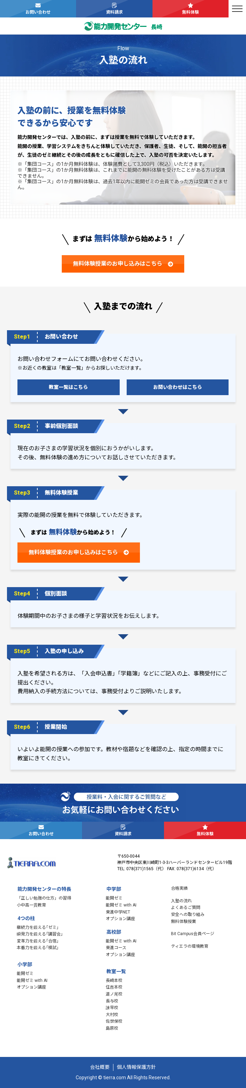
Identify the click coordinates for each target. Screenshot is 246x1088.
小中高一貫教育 (31, 905)
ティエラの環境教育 (189, 946)
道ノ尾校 (114, 994)
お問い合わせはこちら (177, 387)
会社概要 (100, 1067)
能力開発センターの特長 (44, 889)
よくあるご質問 (185, 907)
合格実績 (179, 888)
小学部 (24, 964)
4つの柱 (26, 918)
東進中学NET (118, 912)
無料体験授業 (183, 921)
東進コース (116, 947)
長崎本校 (114, 980)
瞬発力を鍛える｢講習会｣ (40, 934)
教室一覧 (116, 971)
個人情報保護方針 (136, 1067)
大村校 (112, 1014)
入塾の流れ (181, 900)
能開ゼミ (25, 973)
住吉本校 (114, 987)
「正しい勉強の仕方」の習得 (44, 898)
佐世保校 (114, 1021)
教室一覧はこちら (68, 387)
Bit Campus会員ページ (192, 933)
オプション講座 (31, 987)
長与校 (112, 1001)
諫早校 (112, 1007)
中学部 (113, 889)
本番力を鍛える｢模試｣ (38, 947)
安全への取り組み (187, 914)
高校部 (113, 932)
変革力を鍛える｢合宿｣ (38, 941)
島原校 (112, 1028)
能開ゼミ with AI (32, 980)
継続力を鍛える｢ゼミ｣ (38, 927)
